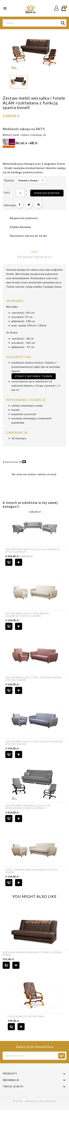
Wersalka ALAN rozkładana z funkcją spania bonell (32, 953)
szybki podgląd (18, 562)
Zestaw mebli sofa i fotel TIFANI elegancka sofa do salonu (33, 678)
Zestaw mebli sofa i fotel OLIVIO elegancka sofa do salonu (34, 742)
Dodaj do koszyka (47, 193)
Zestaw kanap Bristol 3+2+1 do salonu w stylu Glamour (32, 550)
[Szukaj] (34, 23)
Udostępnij (19, 204)
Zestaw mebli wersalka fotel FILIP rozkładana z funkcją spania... (27, 807)
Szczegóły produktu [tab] (34, 257)
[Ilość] (20, 193)
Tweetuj (29, 204)
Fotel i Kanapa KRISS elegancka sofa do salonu (31, 871)
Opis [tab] (34, 251)
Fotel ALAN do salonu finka (26, 1016)
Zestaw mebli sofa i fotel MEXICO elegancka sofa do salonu (27, 614)
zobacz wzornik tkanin (33, 376)
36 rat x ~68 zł (20, 143)
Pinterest (38, 204)
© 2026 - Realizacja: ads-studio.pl (34, 1101)
